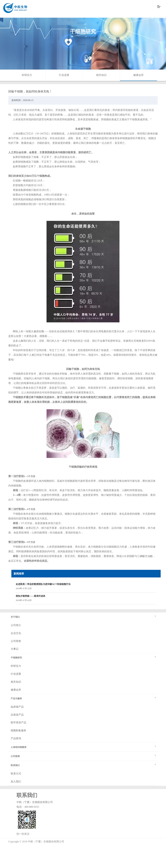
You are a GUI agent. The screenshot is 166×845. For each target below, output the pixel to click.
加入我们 (16, 781)
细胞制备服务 (18, 730)
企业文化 (16, 633)
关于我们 (83, 616)
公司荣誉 (16, 641)
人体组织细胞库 (83, 746)
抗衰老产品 (17, 714)
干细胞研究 (83, 657)
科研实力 (27, 75)
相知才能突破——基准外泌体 (30, 596)
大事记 (14, 648)
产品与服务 (83, 698)
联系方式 (16, 773)
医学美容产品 (18, 722)
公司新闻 (83, 755)
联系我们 (83, 765)
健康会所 (138, 75)
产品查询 (16, 738)
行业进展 (64, 75)
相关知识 (101, 75)
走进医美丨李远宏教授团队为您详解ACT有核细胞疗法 (43, 584)
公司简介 (16, 625)
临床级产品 (17, 706)
